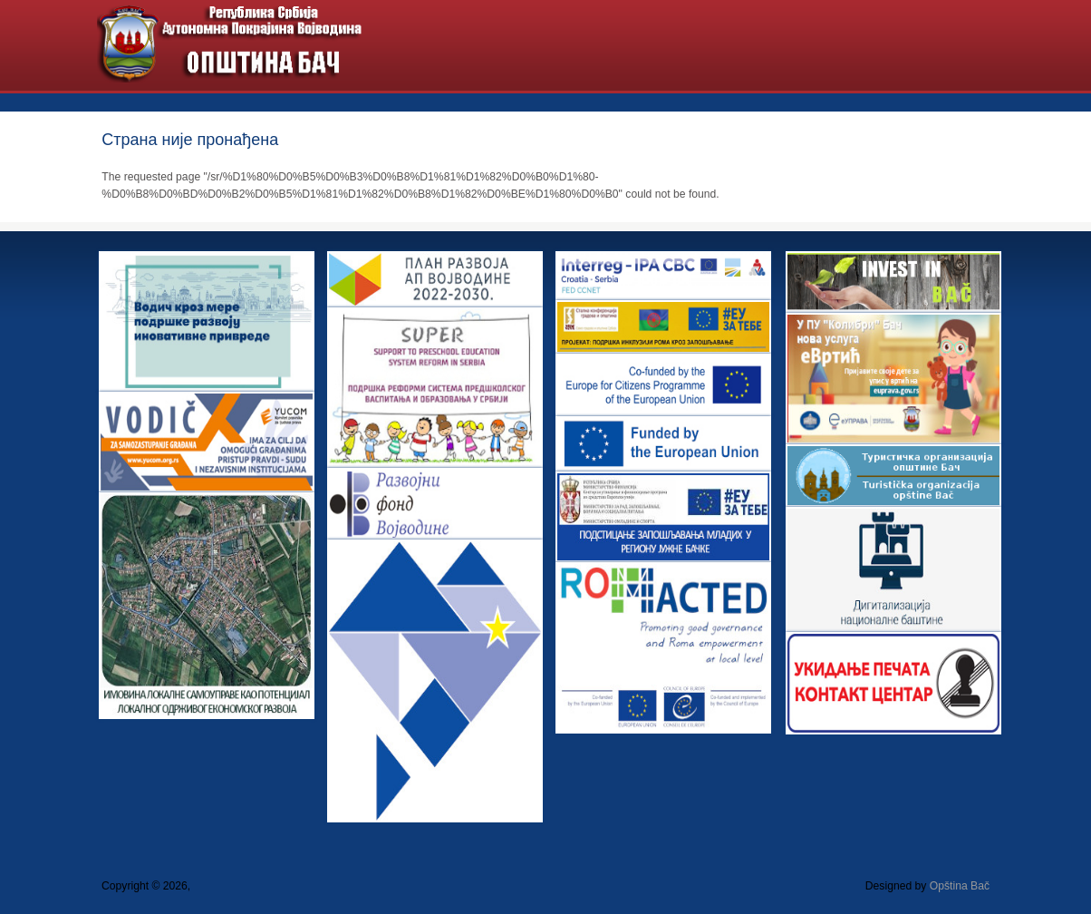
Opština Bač (960, 886)
